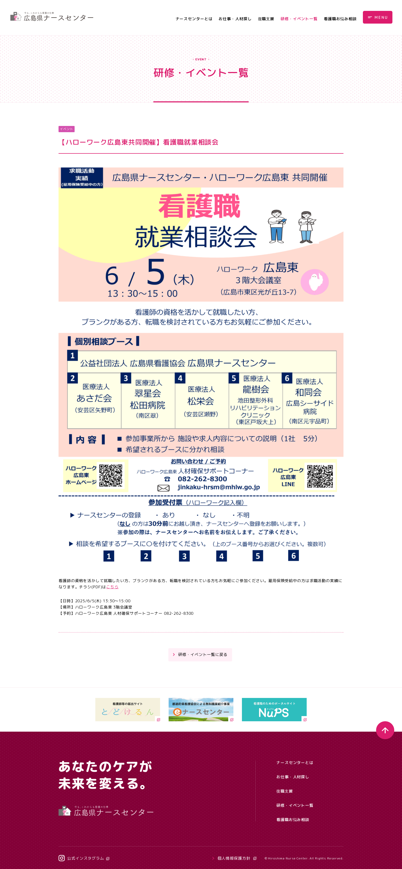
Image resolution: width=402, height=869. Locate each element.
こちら (112, 587)
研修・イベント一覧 (299, 19)
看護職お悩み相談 (340, 19)
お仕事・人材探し (235, 19)
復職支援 (266, 19)
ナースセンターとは (194, 19)
